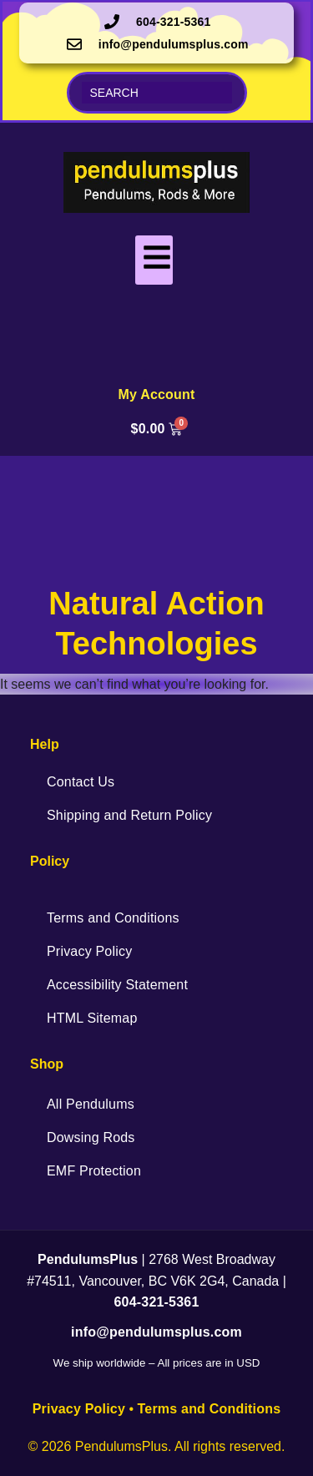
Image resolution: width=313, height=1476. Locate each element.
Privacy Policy (89, 951)
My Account (156, 394)
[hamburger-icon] (154, 260)
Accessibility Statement (117, 985)
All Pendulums (90, 1104)
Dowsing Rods (91, 1137)
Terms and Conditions (113, 918)
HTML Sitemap (92, 1018)
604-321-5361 (156, 1302)
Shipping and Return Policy (129, 815)
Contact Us (80, 782)
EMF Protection (94, 1171)
